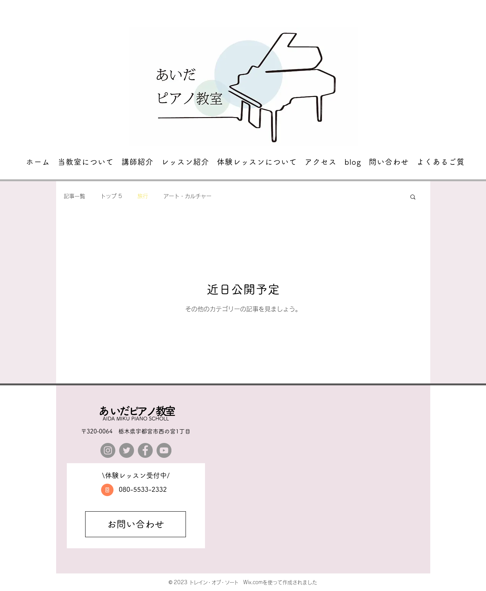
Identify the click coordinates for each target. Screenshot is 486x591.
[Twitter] (126, 450)
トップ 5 (111, 196)
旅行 (142, 196)
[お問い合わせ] (135, 524)
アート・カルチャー (187, 196)
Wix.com (253, 582)
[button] (413, 197)
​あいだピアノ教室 (136, 411)
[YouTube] (164, 450)
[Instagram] (107, 450)
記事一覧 (74, 196)
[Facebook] (145, 450)
